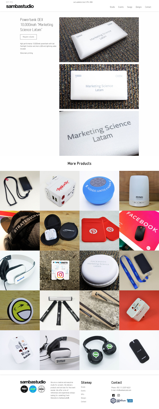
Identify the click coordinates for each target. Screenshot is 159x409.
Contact (148, 7)
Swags (129, 7)
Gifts (82, 394)
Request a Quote (28, 37)
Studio (112, 7)
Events (121, 7)
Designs (139, 7)
